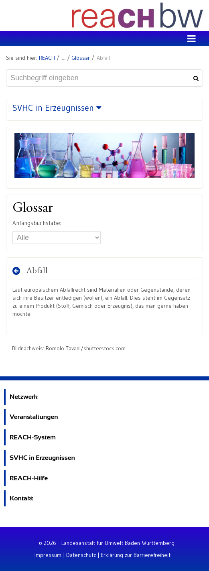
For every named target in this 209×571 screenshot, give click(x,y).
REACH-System (33, 437)
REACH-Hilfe (29, 478)
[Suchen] (195, 78)
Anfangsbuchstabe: (36, 223)
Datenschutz (81, 555)
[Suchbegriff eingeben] (104, 78)
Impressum (47, 555)
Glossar (80, 57)
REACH (47, 57)
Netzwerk (24, 396)
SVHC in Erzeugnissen (42, 457)
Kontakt (21, 498)
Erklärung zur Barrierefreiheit (135, 555)
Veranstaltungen (34, 416)
